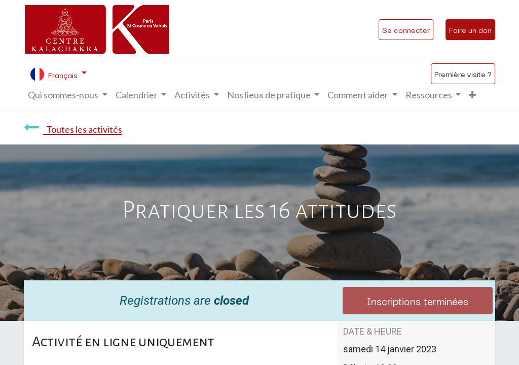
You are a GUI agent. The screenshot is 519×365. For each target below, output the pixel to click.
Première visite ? (463, 73)
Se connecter (406, 29)
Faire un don (470, 29)
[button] (472, 95)
